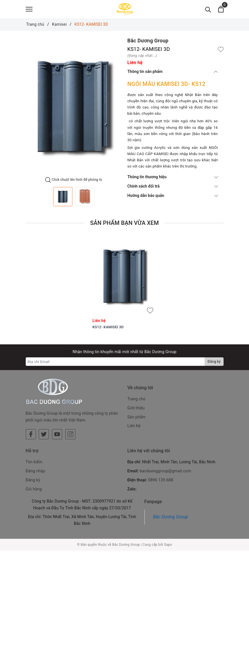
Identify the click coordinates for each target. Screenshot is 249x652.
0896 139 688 (160, 470)
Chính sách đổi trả (172, 189)
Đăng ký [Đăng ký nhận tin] (213, 364)
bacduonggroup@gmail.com (165, 461)
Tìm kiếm (34, 452)
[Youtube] (57, 418)
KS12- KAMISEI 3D (108, 330)
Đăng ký (33, 470)
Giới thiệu (136, 410)
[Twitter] (44, 418)
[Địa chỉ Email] (115, 364)
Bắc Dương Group (170, 507)
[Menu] (29, 10)
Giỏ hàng (34, 479)
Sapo (168, 535)
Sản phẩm (136, 420)
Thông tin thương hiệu (172, 179)
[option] (74, 110)
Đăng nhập (35, 461)
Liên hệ (133, 428)
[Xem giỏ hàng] (221, 10)
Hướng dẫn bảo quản (172, 198)
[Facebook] (31, 418)
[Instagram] (70, 418)
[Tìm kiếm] (208, 11)
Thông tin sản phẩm (172, 74)
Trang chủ (136, 401)
